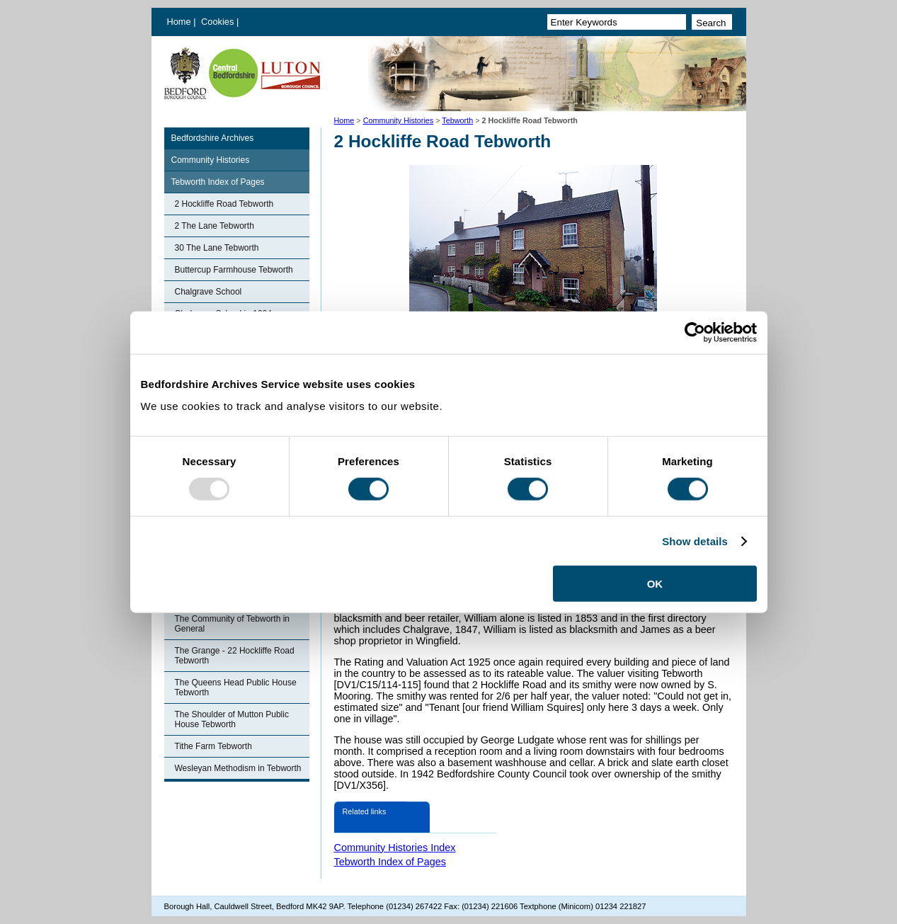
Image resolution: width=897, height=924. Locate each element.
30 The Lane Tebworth (217, 248)
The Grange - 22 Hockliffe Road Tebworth (235, 656)
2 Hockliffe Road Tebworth (224, 204)
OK (655, 584)
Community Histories (398, 120)
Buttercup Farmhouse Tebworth (234, 270)
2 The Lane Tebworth (214, 226)
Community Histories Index (395, 847)
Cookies (218, 21)
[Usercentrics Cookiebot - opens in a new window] (695, 332)
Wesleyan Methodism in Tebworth (238, 768)
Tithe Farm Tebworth (213, 746)
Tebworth (457, 120)
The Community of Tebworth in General (232, 624)
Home (179, 21)
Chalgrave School (208, 292)
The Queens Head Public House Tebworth (236, 687)
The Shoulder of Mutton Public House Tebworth (232, 719)
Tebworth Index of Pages (218, 182)
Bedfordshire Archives (212, 138)
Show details (695, 541)
